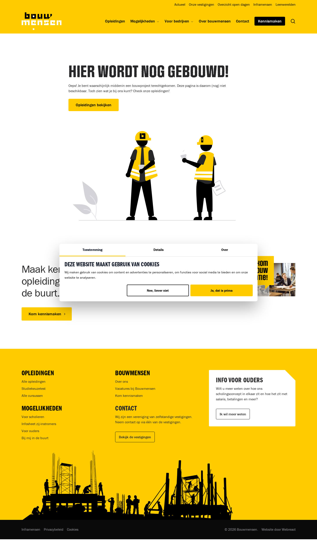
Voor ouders (30, 431)
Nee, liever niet (158, 290)
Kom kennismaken (129, 395)
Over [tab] (224, 250)
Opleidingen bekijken (93, 104)
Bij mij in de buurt (35, 438)
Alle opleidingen (34, 381)
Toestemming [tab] (92, 250)
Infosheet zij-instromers (39, 424)
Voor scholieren (33, 416)
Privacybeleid (53, 529)
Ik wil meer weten (233, 414)
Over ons (121, 381)
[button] (47, 314)
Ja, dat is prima (221, 290)
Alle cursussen (32, 395)
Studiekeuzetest (34, 388)
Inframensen (31, 529)
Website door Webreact (279, 529)
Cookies (72, 529)
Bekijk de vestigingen (135, 437)
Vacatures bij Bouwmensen (135, 388)
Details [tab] (158, 250)
